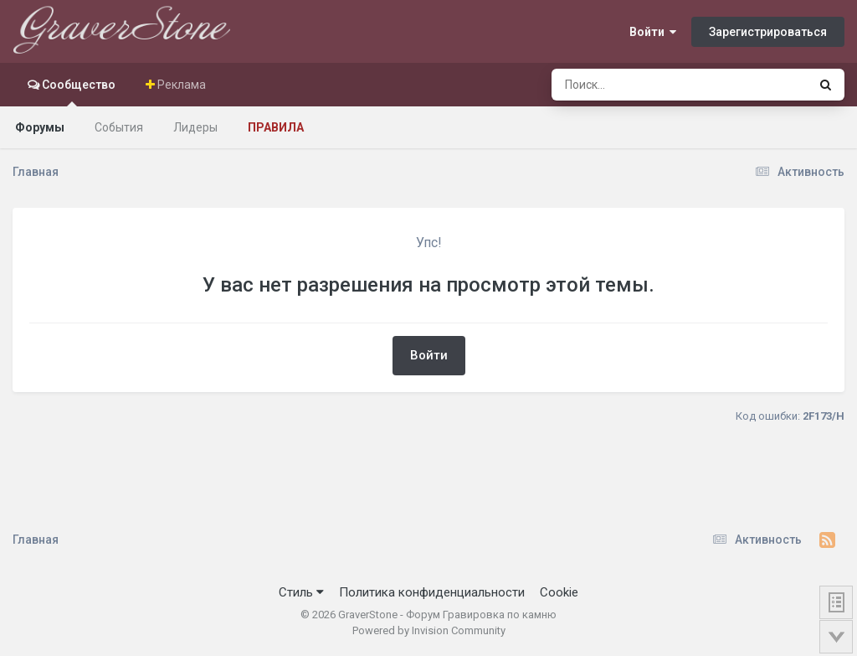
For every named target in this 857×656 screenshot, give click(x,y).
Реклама (180, 84)
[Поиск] (648, 85)
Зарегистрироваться (768, 32)
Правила (276, 127)
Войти (652, 32)
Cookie (559, 592)
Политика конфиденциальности (432, 592)
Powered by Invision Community (428, 630)
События (119, 127)
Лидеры (195, 127)
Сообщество (77, 92)
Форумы (39, 127)
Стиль (301, 592)
